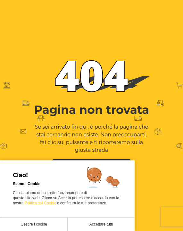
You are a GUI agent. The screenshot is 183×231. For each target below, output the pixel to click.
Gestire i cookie (34, 224)
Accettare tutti (101, 224)
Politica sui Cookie (41, 203)
